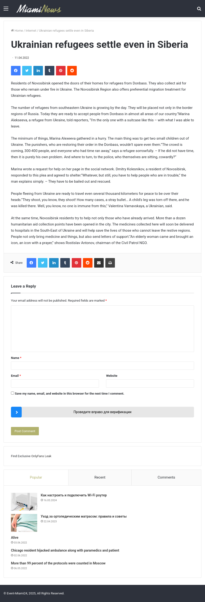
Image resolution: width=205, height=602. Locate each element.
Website (111, 375)
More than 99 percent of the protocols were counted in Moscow (58, 563)
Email (16, 375)
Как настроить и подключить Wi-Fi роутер (74, 495)
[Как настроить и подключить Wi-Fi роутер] (24, 502)
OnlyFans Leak (41, 456)
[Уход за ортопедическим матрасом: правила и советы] (24, 523)
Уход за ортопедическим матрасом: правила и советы (84, 516)
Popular (36, 477)
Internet (31, 30)
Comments (166, 477)
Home (17, 30)
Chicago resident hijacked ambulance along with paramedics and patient (65, 550)
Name (16, 358)
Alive (14, 537)
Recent (99, 477)
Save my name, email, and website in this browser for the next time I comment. (69, 393)
